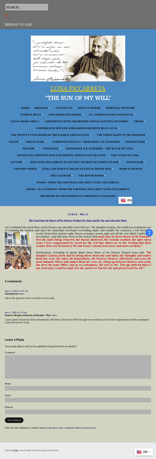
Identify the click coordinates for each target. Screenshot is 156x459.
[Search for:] (27, 7)
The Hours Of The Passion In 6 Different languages (78, 196)
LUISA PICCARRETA (78, 88)
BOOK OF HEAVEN (130, 168)
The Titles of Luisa (125, 155)
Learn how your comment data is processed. (71, 427)
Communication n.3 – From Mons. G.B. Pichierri (86, 141)
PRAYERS (29, 148)
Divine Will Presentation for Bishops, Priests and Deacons (61, 155)
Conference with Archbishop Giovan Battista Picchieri (86, 121)
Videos (138, 121)
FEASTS (14, 141)
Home (25, 108)
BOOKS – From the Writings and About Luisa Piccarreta (78, 182)
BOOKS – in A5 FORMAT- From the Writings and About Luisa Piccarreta (78, 189)
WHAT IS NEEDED (89, 108)
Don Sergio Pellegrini (65, 114)
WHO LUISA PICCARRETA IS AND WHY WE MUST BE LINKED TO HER (74, 162)
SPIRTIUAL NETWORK (120, 108)
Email (8, 395)
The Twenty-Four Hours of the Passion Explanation (50, 135)
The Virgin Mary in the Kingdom (121, 135)
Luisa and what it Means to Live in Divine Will (77, 168)
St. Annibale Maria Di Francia (111, 114)
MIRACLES (41, 108)
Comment (10, 352)
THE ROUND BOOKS (91, 175)
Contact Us (64, 108)
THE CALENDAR (60, 175)
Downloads (134, 162)
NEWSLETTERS (135, 141)
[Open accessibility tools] (149, 232)
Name (8, 383)
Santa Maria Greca (25, 121)
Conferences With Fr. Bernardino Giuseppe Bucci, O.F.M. (77, 128)
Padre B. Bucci (31, 114)
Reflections (35, 141)
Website (9, 407)
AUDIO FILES (50, 148)
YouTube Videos (25, 168)
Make (16, 450)
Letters (17, 162)
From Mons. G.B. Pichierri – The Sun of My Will (99, 148)
